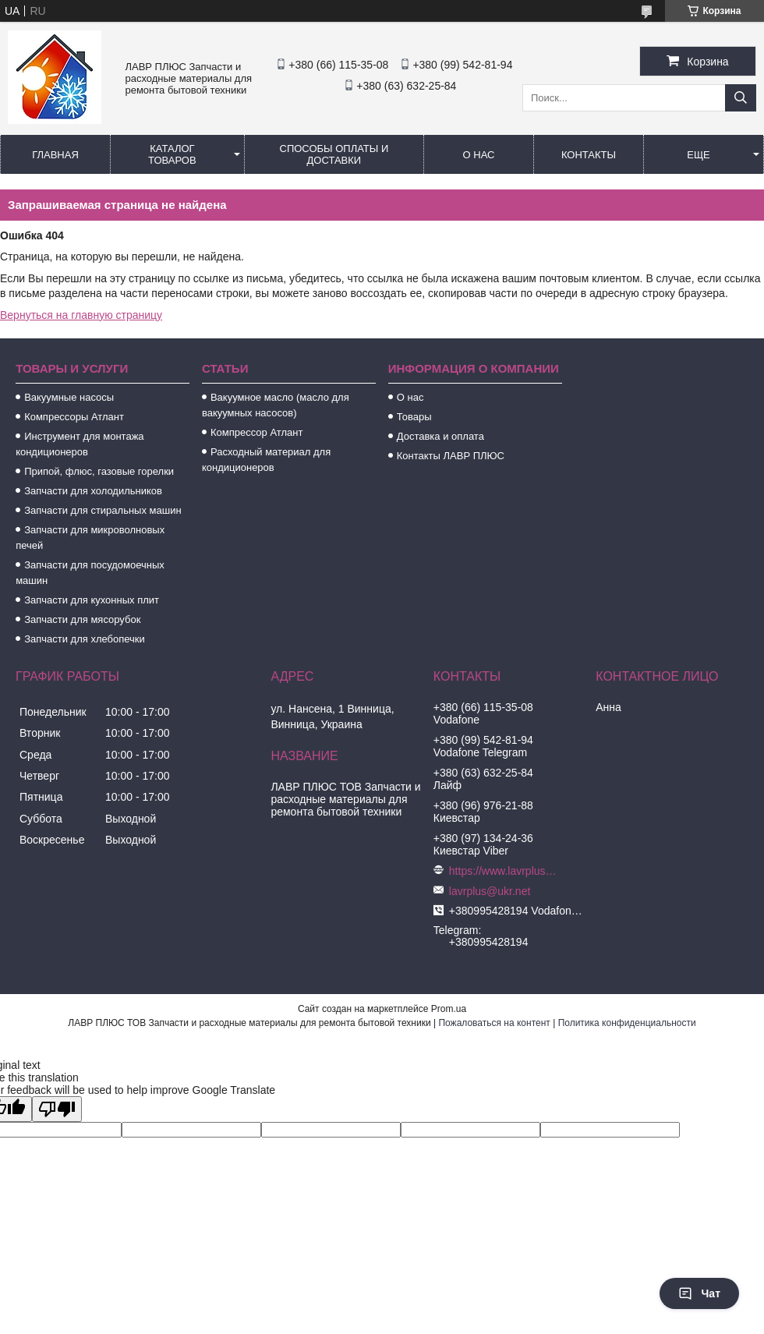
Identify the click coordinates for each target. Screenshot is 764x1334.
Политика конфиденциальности (627, 1022)
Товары (414, 417)
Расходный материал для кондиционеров (266, 459)
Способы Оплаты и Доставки (334, 154)
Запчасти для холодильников (93, 491)
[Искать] (740, 97)
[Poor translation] (57, 1109)
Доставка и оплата (440, 436)
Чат (699, 1293)
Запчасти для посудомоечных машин (90, 572)
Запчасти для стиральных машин (102, 510)
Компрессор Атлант (256, 432)
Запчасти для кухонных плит (91, 600)
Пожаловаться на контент (494, 1022)
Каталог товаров (172, 154)
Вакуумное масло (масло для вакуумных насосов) (275, 405)
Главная (55, 155)
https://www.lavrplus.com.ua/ (503, 871)
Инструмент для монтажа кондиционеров (79, 444)
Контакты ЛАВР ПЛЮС (450, 456)
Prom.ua (448, 1008)
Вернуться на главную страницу (81, 315)
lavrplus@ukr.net (489, 891)
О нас (479, 155)
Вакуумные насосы (69, 397)
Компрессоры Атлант (74, 417)
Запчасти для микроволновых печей (90, 537)
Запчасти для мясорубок (82, 619)
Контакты (588, 155)
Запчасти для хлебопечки (84, 639)
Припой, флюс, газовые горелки (99, 471)
